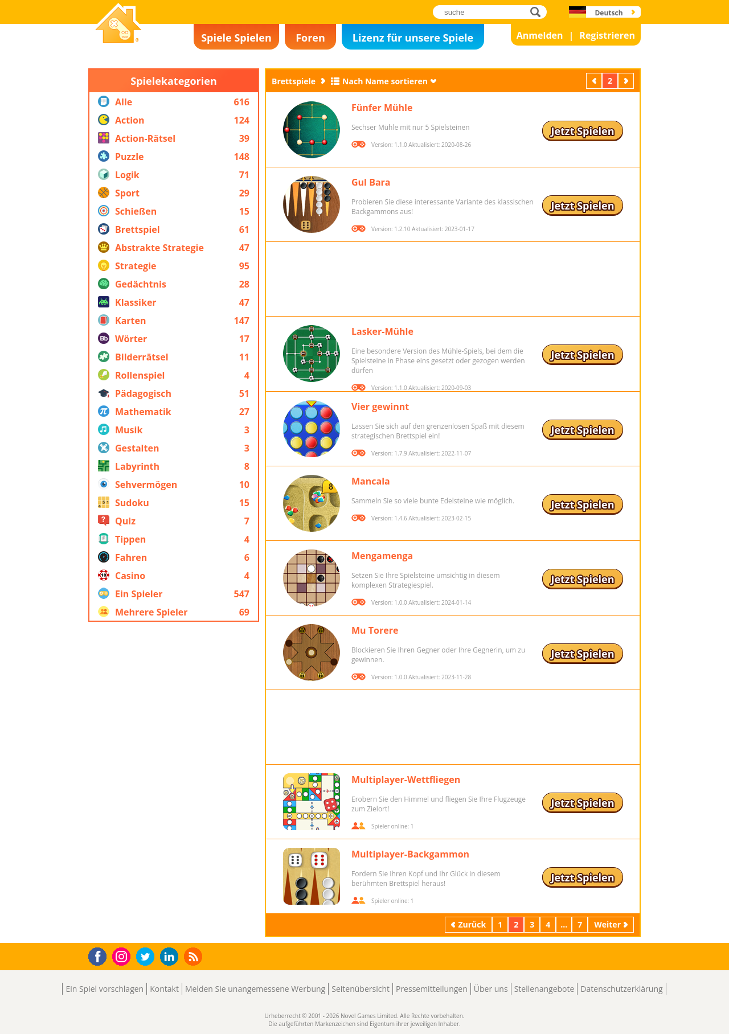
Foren (310, 37)
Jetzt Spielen (582, 131)
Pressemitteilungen (432, 988)
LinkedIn (171, 957)
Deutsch (608, 13)
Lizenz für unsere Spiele (413, 37)
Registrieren (607, 35)
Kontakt (164, 988)
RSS (194, 956)
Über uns (491, 988)
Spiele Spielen (236, 37)
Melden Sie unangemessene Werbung (255, 988)
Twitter (147, 957)
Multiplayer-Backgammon (410, 854)
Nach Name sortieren (385, 81)
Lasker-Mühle (382, 331)
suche (538, 12)
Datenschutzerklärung (621, 988)
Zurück (595, 80)
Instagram (123, 956)
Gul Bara (370, 182)
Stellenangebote (544, 988)
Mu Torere (374, 630)
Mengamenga (382, 555)
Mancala (370, 481)
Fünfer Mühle (381, 107)
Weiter (627, 80)
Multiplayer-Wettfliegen (405, 779)
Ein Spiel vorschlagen (104, 988)
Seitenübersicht (360, 988)
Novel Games (117, 49)
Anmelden (540, 35)
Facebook (101, 955)
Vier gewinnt (380, 406)
